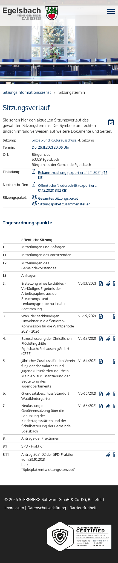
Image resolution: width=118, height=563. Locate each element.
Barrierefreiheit (83, 507)
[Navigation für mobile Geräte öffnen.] (111, 11)
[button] (111, 122)
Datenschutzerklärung (46, 507)
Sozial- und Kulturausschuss (54, 140)
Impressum (14, 507)
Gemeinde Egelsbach (30, 13)
